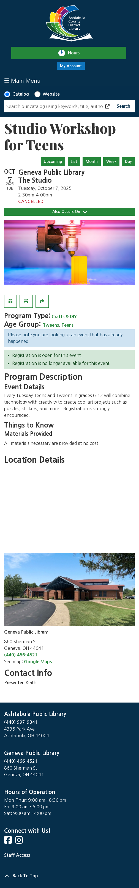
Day (128, 161)
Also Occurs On (69, 212)
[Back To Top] (69, 875)
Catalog (20, 94)
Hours (76, 53)
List (74, 161)
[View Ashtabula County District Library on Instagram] (19, 842)
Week (111, 161)
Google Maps (38, 662)
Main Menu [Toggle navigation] (22, 81)
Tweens (51, 325)
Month (92, 161)
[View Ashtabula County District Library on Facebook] (8, 842)
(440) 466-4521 (21, 655)
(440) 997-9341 (21, 722)
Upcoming (53, 161)
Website (51, 94)
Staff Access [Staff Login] (17, 855)
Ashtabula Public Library (35, 714)
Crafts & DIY (64, 317)
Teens (67, 325)
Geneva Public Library (31, 753)
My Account (71, 66)
